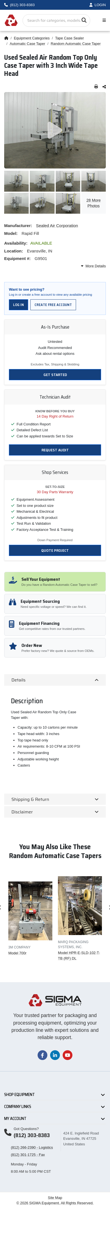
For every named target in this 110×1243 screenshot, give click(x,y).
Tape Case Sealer (69, 38)
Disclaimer (22, 811)
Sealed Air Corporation (57, 225)
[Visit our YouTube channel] (67, 1055)
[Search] (84, 20)
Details (18, 679)
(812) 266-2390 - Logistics (32, 1147)
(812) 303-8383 (32, 1135)
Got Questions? (26, 1129)
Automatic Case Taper (27, 44)
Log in (18, 305)
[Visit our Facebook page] (42, 1055)
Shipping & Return (30, 799)
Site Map (55, 1198)
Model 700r (17, 953)
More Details (93, 266)
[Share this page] (104, 87)
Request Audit (55, 450)
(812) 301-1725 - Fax (28, 1155)
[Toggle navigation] (103, 20)
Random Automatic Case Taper (76, 44)
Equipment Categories (32, 38)
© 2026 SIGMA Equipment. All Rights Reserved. (55, 1203)
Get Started (55, 375)
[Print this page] (96, 87)
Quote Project (55, 550)
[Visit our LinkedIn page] (55, 1055)
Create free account (53, 305)
